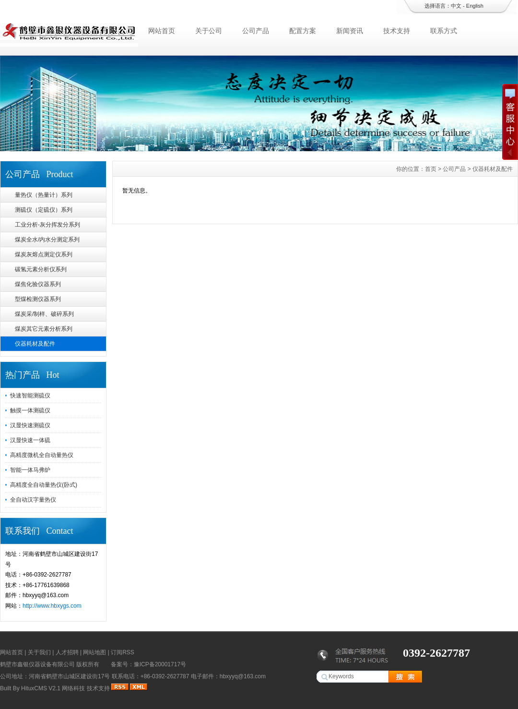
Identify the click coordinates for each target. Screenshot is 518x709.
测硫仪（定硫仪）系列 (43, 209)
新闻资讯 (349, 31)
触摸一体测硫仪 (30, 410)
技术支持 (396, 31)
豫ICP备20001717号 (160, 664)
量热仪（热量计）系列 (43, 195)
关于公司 (208, 31)
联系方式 (443, 31)
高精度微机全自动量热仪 (41, 455)
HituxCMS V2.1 (40, 688)
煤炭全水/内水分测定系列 (47, 239)
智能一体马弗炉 (30, 470)
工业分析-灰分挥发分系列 (47, 224)
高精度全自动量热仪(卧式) (43, 484)
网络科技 (73, 688)
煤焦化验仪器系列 (38, 284)
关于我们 (39, 652)
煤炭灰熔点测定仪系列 (43, 254)
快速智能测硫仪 (30, 395)
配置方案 (302, 31)
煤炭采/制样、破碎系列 (44, 314)
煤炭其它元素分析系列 (43, 328)
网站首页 (161, 31)
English (474, 6)
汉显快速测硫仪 (30, 425)
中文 (456, 6)
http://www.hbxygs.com (52, 605)
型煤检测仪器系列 (38, 299)
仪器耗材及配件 (35, 343)
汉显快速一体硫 (30, 440)
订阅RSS (122, 652)
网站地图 (94, 652)
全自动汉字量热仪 (33, 499)
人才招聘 (67, 652)
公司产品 (255, 31)
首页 (430, 169)
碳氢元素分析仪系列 (41, 269)
